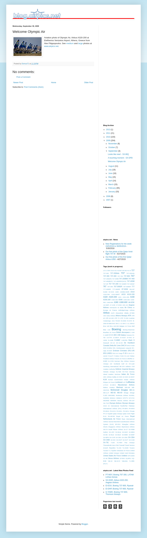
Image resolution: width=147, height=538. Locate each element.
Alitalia (126, 313)
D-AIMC (117, 340)
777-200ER (107, 289)
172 (104, 270)
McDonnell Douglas (119, 390)
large (80, 43)
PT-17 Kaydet (107, 414)
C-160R (105, 335)
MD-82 (113, 393)
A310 (132, 292)
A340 (120, 300)
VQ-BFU (128, 458)
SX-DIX (113, 440)
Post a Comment (23, 77)
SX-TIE (106, 442)
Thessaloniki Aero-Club (111, 445)
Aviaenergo (107, 321)
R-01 (104, 416)
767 (104, 286)
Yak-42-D (117, 461)
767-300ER (118, 286)
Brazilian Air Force (109, 332)
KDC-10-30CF (129, 377)
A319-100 (130, 294)
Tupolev (113, 450)
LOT (124, 382)
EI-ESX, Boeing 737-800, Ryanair (120, 486)
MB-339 (127, 387)
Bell (133, 326)
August (111, 166)
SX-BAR (125, 432)
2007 (108, 200)
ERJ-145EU (107, 353)
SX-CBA (118, 437)
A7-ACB (112, 305)
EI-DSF (109, 351)
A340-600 (110, 302)
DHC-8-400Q (107, 348)
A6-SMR (106, 305)
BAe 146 (106, 326)
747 (132, 276)
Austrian (131, 318)
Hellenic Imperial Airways (124, 369)
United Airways (114, 453)
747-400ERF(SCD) (120, 281)
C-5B (114, 335)
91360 (105, 292)
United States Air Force (112, 456)
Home (53, 82)
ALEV (113, 313)
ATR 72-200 (124, 318)
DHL (114, 348)
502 (125, 270)
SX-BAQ (118, 432)
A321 (120, 297)
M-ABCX (113, 385)
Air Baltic (120, 307)
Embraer (116, 351)
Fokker (132, 356)
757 (110, 284)
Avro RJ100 (116, 321)
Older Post (88, 82)
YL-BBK (131, 461)
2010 (108, 137)
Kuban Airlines (129, 379)
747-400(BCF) (108, 281)
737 (123, 273)
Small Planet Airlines (115, 429)
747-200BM (123, 279)
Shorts (105, 427)
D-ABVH (116, 337)
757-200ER (123, 284)
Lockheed (118, 382)
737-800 (127, 276)
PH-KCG (113, 411)
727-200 (106, 273)
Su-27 (126, 429)
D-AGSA (123, 337)
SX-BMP (131, 435)
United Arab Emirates (127, 453)
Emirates (123, 351)
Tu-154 (119, 448)
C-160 (132, 332)
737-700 (120, 276)
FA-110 (126, 356)
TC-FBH (119, 442)
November (113, 144)
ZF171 (105, 464)
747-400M (130, 281)
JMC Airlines (107, 377)
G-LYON (111, 361)
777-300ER (116, 289)
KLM (105, 379)
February (112, 188)
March (111, 184)
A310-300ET (115, 294)
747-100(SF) (107, 279)
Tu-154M (125, 448)
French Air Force (120, 359)
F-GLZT (110, 356)
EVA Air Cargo (117, 353)
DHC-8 (123, 345)
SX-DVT (125, 440)
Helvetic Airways (109, 372)
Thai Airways (129, 442)
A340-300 (126, 300)
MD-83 (119, 393)
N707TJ (125, 398)
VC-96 (105, 458)
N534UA (112, 398)
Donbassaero (120, 348)
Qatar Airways (117, 414)
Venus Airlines (113, 458)
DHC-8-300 (130, 345)
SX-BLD (111, 435)
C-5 (110, 335)
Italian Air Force (128, 374)
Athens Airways (121, 316)
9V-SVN (111, 292)
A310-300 (106, 294)
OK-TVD (106, 403)
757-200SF (130, 284)
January (112, 192)
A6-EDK (131, 302)
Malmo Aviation (109, 387)
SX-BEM (131, 432)
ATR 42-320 (110, 318)
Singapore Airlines (114, 427)
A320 (105, 297)
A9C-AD (125, 305)
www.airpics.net (51, 46)
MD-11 (131, 390)
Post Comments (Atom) (33, 87)
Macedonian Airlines (126, 385)
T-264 (113, 442)
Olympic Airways (128, 403)
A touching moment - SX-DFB (120, 158)
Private (132, 411)
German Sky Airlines (121, 361)
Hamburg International (110, 366)
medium (70, 43)
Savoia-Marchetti (114, 421)
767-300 (110, 286)
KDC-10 (121, 377)
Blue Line (106, 330)
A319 (123, 294)
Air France (113, 310)
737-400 (113, 276)
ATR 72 (116, 318)
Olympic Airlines (115, 403)
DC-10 (112, 343)
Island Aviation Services (111, 374)
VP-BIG (122, 458)
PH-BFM (131, 408)
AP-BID (131, 313)
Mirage (126, 393)
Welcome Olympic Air (117, 161)
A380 (116, 302)
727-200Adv (114, 273)
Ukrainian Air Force (123, 450)
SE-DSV (118, 424)
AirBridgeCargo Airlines (126, 310)
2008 (108, 196)
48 (123, 270)
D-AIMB (110, 340)
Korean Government (115, 379)
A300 (117, 292)
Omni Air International (111, 406)
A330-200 (107, 300)
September (113, 151)
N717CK (131, 398)
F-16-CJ (130, 353)
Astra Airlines (110, 316)
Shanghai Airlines (128, 424)
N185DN (106, 398)
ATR (129, 316)
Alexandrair (119, 313)
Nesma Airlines (122, 400)
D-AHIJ (129, 337)
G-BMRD (129, 359)
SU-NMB (131, 429)
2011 (108, 133)
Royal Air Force (122, 416)
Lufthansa (130, 382)
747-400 (131, 279)
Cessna (129, 335)
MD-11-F (106, 393)
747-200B (115, 279)
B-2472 (129, 321)
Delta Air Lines (115, 345)
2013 (108, 129)
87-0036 (125, 289)
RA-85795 (111, 416)
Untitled (124, 456)
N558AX (119, 398)
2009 (108, 140)
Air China (128, 307)
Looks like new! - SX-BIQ (118, 154)
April (110, 181)
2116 (112, 270)
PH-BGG (106, 411)
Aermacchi (113, 307)
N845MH (113, 400)
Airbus (106, 313)
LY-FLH (105, 385)
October (112, 147)
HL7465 (118, 372)
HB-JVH (122, 366)
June (110, 173)
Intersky (131, 372)
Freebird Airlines (108, 359)
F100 (122, 356)
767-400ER (127, 286)
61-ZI (129, 270)
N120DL (131, 395)
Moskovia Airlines (122, 395)
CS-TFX (109, 337)
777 (133, 286)
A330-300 (114, 300)
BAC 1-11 (119, 323)
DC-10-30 (119, 343)
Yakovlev (125, 461)
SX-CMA (106, 440)
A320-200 (113, 297)
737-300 (106, 276)
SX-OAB (131, 440)
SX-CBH (131, 437)
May (110, 177)
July (110, 170)
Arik (104, 316)
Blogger (84, 524)
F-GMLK (116, 356)
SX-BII (105, 435)
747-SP (105, 284)
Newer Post (18, 82)
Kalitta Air (115, 377)
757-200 (115, 284)
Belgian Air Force (125, 326)
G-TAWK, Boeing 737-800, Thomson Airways (117, 493)
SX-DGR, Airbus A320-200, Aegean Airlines (117, 481)
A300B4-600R (124, 292)
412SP (119, 270)
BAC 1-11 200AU (128, 323)
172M (108, 270)
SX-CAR (112, 437)
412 (115, 270)
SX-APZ (111, 432)
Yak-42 (110, 461)
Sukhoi (105, 432)
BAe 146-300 (114, 326)
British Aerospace (123, 332)
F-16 (125, 353)
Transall (121, 445)
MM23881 (111, 395)
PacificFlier (124, 406)
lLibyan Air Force (108, 382)
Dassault (106, 343)
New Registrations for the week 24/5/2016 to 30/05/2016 (119, 245)
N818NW (106, 400)
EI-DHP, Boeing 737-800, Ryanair (120, 489)
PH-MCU (126, 411)
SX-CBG (125, 437)
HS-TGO (125, 372)
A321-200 (126, 297)
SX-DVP (119, 440)
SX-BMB (125, 435)
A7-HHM (119, 305)
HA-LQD (131, 364)
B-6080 (109, 323)
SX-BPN (106, 437)
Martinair (119, 387)
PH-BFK (125, 408)
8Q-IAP (132, 289)
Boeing (116, 329)
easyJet (128, 348)
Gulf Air (124, 364)
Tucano (131, 448)
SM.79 (105, 429)
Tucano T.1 (107, 450)
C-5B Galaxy (121, 335)
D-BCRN (124, 340)
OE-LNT (131, 400)
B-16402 (123, 321)
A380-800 (123, 302)
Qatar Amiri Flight (128, 414)
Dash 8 (131, 340)
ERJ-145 (131, 351)
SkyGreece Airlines (128, 427)
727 (132, 270)
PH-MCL (119, 411)
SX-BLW (118, 435)
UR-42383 (131, 456)
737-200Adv (130, 273)
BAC (113, 323)
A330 (132, 297)
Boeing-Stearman (128, 330)
